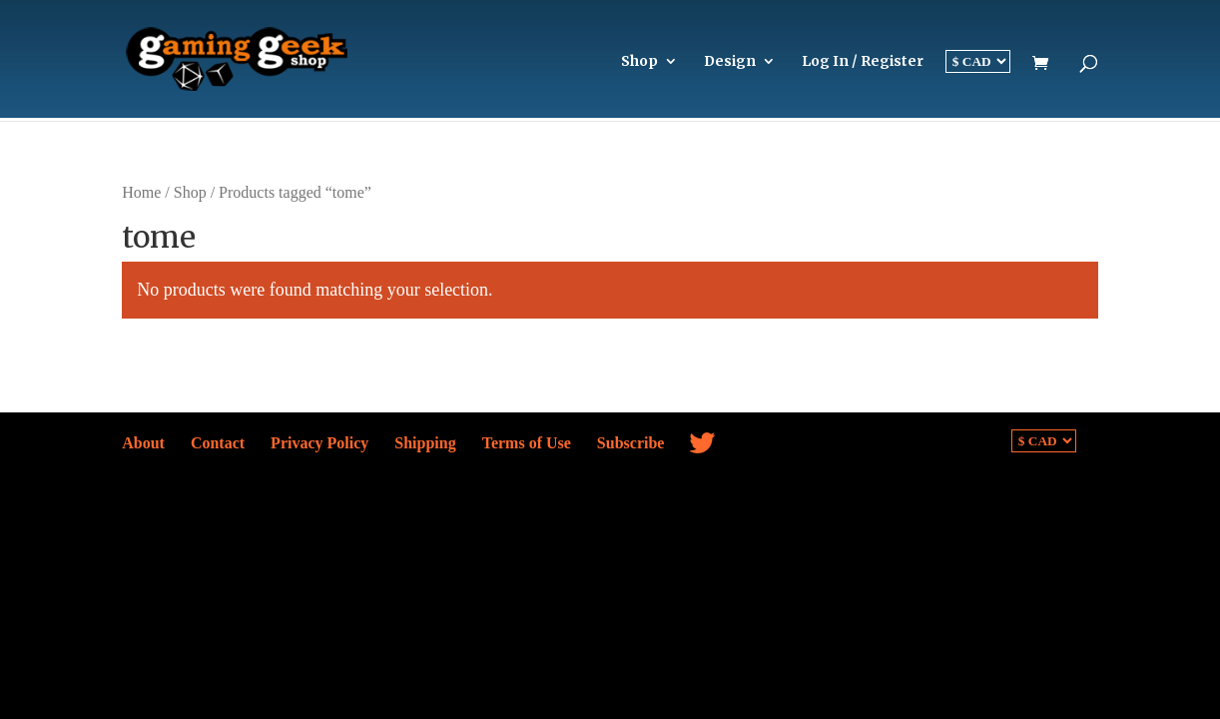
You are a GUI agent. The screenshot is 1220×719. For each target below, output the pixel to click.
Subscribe (631, 442)
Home (141, 192)
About (143, 442)
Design (730, 62)
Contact (218, 442)
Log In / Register (862, 62)
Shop (639, 62)
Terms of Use (526, 442)
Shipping (424, 442)
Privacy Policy (319, 442)
